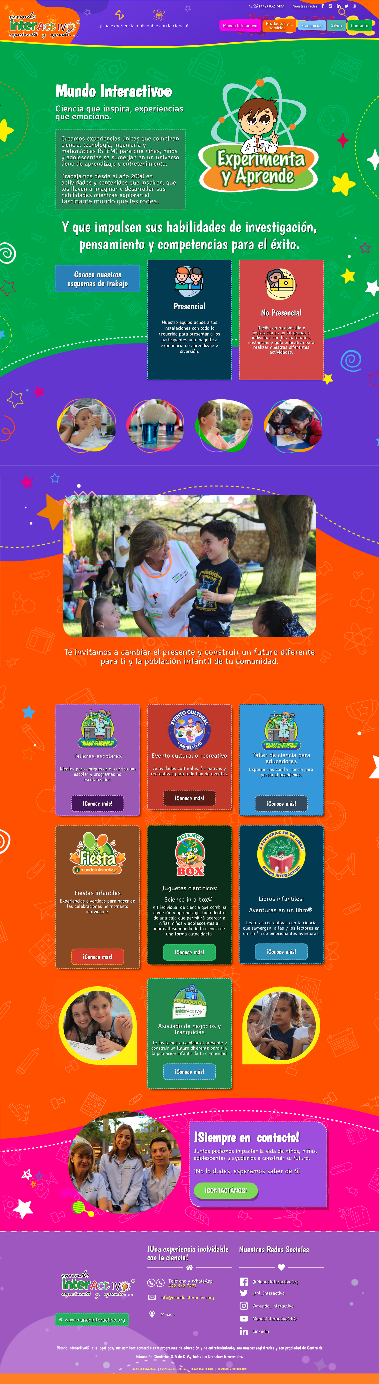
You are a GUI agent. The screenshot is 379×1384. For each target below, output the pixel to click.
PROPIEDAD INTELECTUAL (173, 1369)
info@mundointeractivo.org (187, 1297)
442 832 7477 (182, 1286)
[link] (97, 989)
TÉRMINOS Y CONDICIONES (232, 1369)
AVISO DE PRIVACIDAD (144, 1369)
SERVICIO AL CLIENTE (202, 1369)
